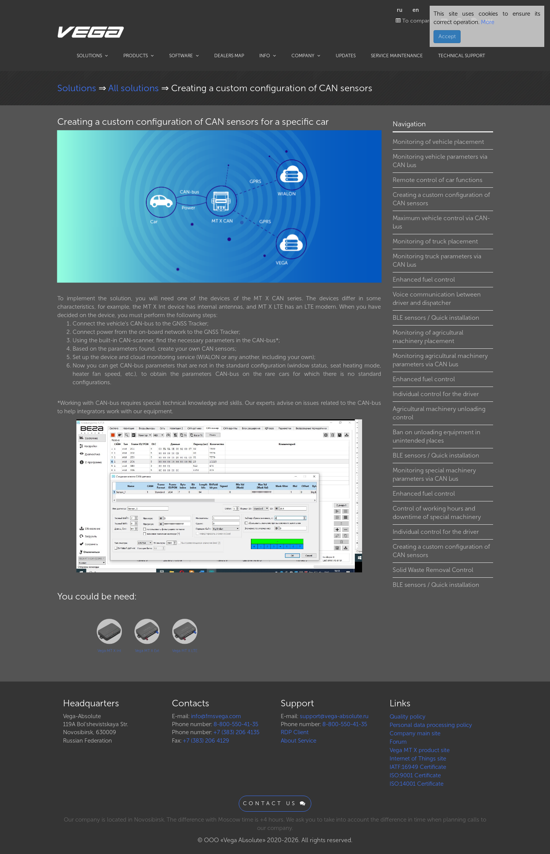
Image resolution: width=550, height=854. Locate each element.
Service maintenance (397, 55)
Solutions (92, 55)
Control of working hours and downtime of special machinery (437, 512)
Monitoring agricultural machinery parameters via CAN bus (440, 360)
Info (267, 55)
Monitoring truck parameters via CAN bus (437, 260)
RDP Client (295, 732)
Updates (346, 55)
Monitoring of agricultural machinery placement (428, 337)
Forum (398, 741)
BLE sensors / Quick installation (436, 317)
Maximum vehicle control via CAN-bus (441, 222)
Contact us (275, 803)
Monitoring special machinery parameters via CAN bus (434, 474)
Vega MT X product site (420, 750)
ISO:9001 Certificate (415, 775)
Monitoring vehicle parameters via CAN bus (440, 161)
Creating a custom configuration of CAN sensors (441, 199)
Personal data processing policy (431, 725)
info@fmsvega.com (216, 716)
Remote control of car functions (437, 180)
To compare (414, 21)
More (486, 22)
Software (184, 55)
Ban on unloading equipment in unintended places (436, 436)
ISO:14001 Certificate (416, 783)
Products (138, 55)
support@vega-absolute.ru (334, 716)
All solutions (134, 87)
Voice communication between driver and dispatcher (437, 298)
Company (305, 55)
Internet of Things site (418, 758)
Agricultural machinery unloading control (439, 413)
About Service (298, 740)
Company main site (415, 733)
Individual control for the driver (436, 394)
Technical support (461, 55)
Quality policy (407, 716)
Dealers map (229, 55)
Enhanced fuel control (424, 279)
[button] (375, 137)
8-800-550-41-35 (236, 724)
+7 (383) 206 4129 (206, 740)
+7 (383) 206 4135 (236, 732)
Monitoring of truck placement (435, 241)
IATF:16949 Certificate (418, 767)
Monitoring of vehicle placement (438, 141)
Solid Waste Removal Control (433, 570)
